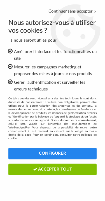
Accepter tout (52, 169)
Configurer (52, 153)
